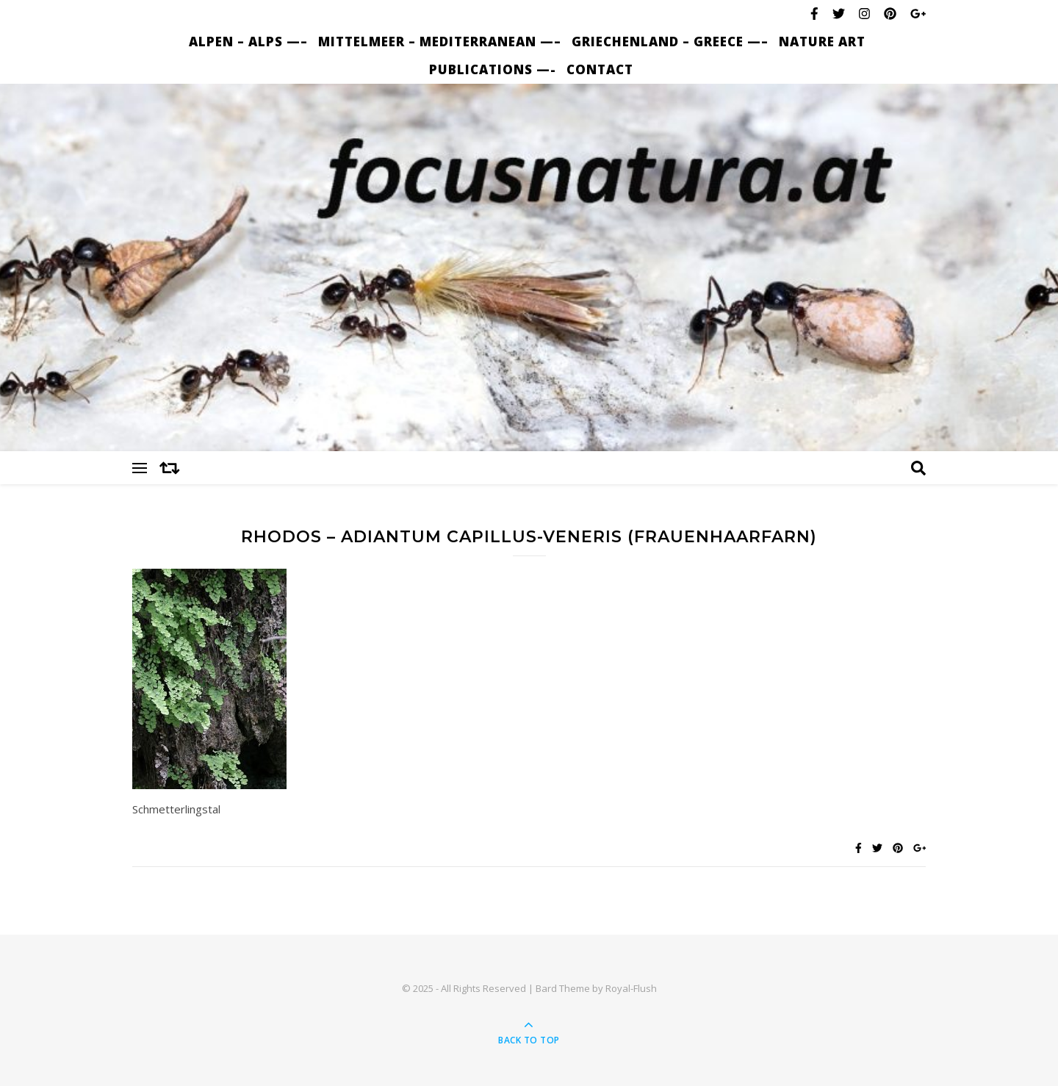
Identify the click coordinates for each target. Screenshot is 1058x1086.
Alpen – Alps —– (248, 41)
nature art (822, 41)
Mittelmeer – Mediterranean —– (439, 41)
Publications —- (492, 69)
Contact (599, 69)
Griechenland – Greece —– (670, 41)
